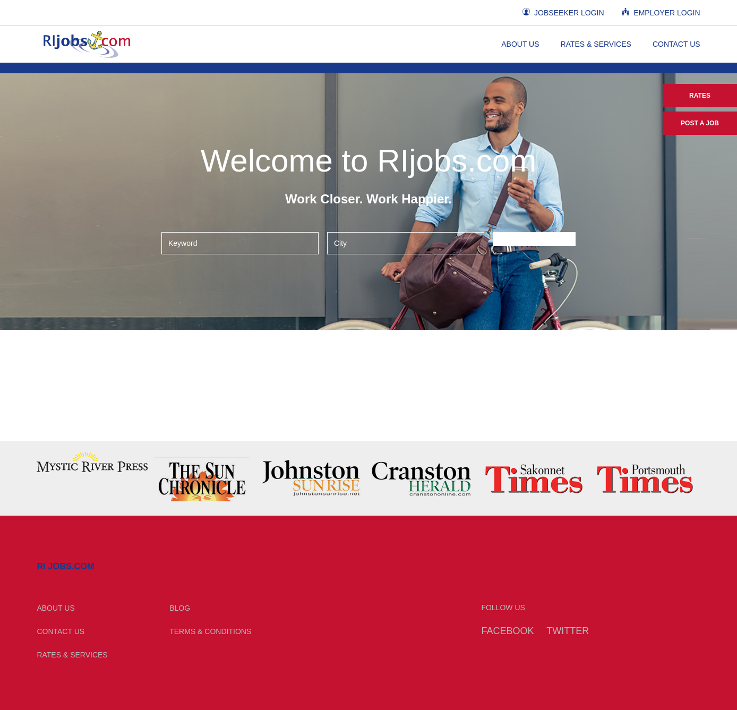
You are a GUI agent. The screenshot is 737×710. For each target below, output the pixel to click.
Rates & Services (596, 44)
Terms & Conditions (210, 631)
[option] (92, 462)
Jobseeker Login (563, 12)
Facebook (507, 631)
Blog (179, 608)
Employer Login (661, 12)
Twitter (567, 631)
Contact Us (676, 44)
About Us (520, 44)
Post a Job (700, 123)
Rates (699, 95)
